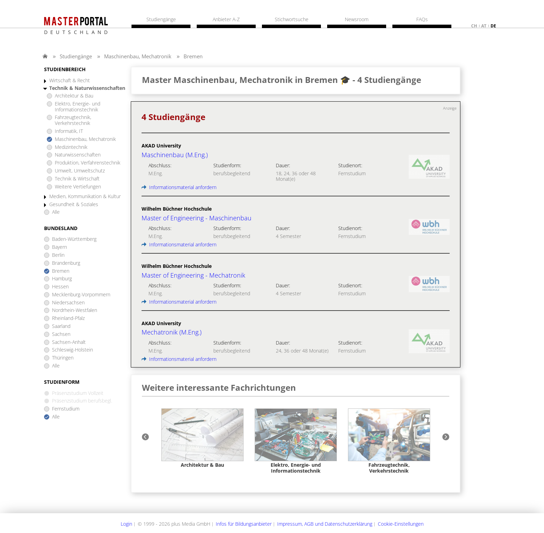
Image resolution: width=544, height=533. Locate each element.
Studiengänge (76, 56)
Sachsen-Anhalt (69, 342)
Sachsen (61, 334)
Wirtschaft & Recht (69, 81)
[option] (202, 438)
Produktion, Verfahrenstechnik (87, 163)
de (493, 26)
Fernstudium (65, 409)
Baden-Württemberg (74, 239)
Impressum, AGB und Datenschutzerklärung (324, 524)
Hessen (60, 287)
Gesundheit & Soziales (73, 205)
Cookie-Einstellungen (401, 524)
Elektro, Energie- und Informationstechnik (77, 107)
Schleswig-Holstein (72, 350)
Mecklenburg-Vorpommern (81, 295)
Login (126, 524)
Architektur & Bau (74, 96)
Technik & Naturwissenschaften (87, 88)
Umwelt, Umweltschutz (80, 171)
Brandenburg (66, 263)
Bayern (59, 247)
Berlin (58, 255)
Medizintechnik (71, 147)
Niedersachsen (68, 303)
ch (474, 26)
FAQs (422, 19)
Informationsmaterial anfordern (179, 187)
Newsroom (356, 19)
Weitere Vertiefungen (78, 187)
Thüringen (63, 358)
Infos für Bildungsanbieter (244, 524)
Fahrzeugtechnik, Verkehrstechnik (73, 120)
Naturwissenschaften (78, 155)
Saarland (61, 326)
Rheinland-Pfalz (68, 318)
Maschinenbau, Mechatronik (137, 56)
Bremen (193, 56)
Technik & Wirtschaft (77, 179)
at (483, 26)
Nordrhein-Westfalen (74, 310)
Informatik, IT (69, 131)
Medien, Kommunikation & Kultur (85, 197)
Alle (56, 212)
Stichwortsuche (291, 19)
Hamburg (62, 279)
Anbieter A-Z (226, 19)
